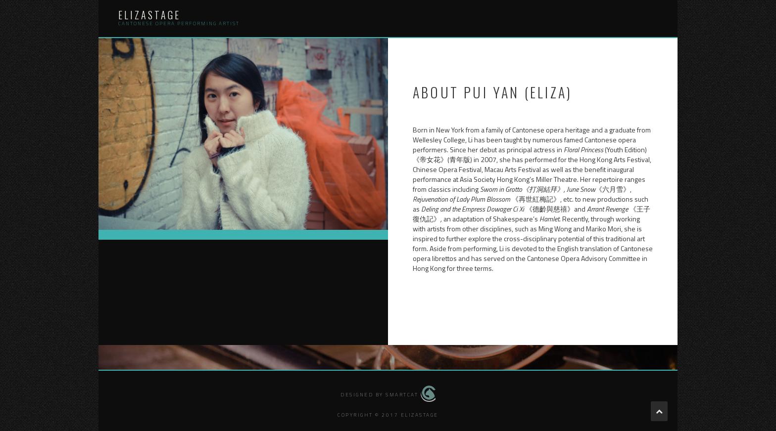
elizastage (149, 14)
